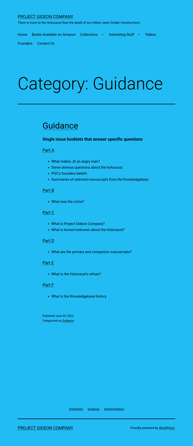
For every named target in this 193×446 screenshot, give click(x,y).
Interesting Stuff (121, 34)
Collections (89, 34)
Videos (150, 34)
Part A (48, 150)
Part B (48, 190)
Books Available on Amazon (54, 34)
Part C (48, 212)
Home (22, 34)
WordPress (166, 428)
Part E (48, 262)
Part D (48, 240)
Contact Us (45, 43)
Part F (48, 285)
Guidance (60, 126)
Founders (25, 43)
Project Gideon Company (45, 16)
